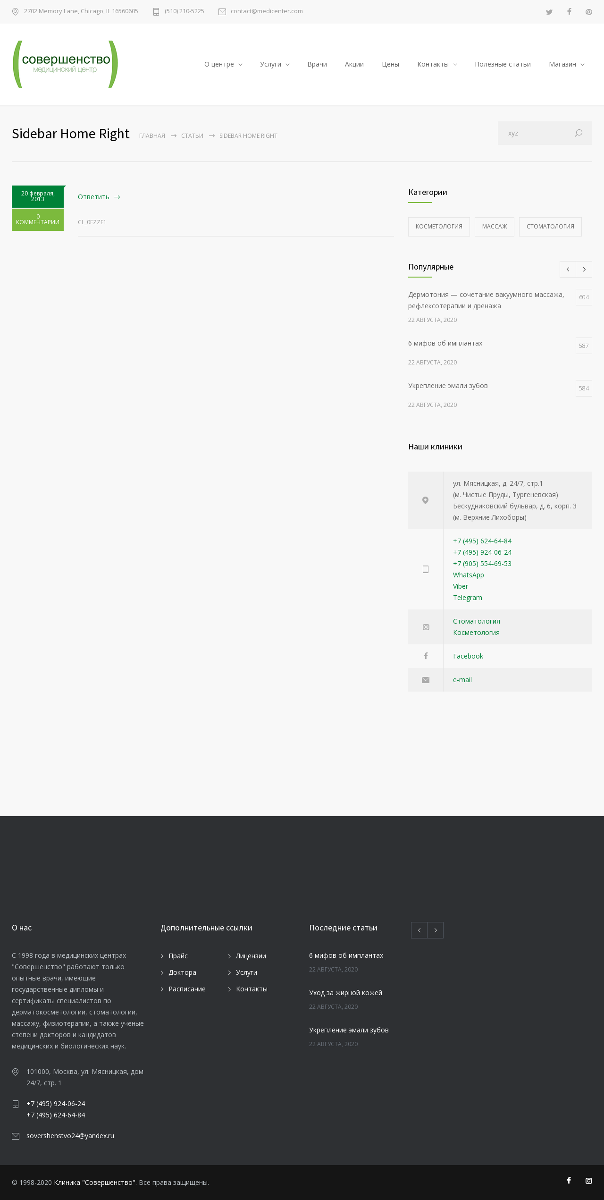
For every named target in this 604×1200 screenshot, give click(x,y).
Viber (460, 586)
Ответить (93, 196)
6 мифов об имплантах (346, 955)
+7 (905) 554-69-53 (482, 563)
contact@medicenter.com (267, 11)
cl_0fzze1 (92, 222)
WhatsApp (468, 574)
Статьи (192, 136)
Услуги (270, 63)
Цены (390, 63)
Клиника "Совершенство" (94, 1182)
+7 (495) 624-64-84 (482, 540)
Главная (152, 136)
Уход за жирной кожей (345, 992)
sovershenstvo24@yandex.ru (70, 1135)
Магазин (562, 63)
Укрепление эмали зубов (349, 1029)
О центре (219, 63)
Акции (354, 63)
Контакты (433, 63)
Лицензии (251, 955)
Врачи (317, 63)
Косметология (439, 226)
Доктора (182, 972)
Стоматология (550, 226)
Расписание (187, 988)
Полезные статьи (503, 63)
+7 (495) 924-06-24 (482, 552)
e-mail (462, 679)
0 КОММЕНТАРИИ (37, 221)
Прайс (178, 955)
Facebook (468, 655)
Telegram (467, 597)
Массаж (494, 226)
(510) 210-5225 (184, 11)
